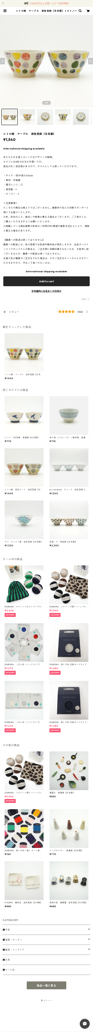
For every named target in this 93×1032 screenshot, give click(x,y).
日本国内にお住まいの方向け (46, 291)
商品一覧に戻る (46, 985)
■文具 (6, 959)
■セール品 (9, 969)
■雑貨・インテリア (14, 949)
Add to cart (46, 281)
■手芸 (6, 929)
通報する (85, 299)
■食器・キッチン (12, 939)
